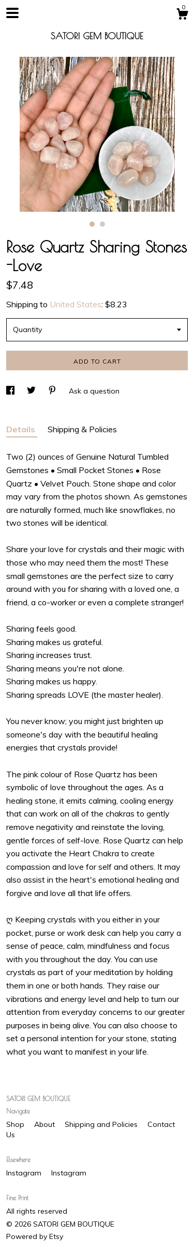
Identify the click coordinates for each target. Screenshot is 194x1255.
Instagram (24, 1173)
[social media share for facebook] (11, 391)
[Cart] (182, 15)
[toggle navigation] (12, 13)
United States (75, 304)
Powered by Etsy (34, 1236)
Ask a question (94, 391)
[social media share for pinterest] (53, 391)
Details (21, 429)
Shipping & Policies (82, 429)
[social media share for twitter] (32, 391)
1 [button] (92, 224)
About (45, 1124)
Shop (16, 1124)
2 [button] (102, 224)
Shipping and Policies (102, 1124)
